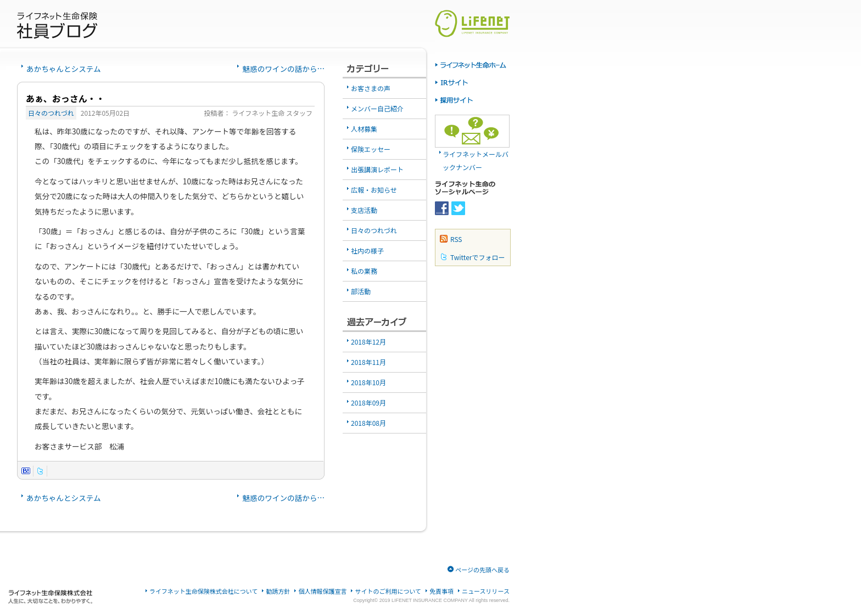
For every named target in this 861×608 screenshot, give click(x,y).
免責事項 (441, 591)
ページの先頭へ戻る (482, 569)
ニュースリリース (486, 591)
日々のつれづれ (51, 112)
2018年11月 (368, 362)
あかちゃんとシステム (63, 68)
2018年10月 (368, 382)
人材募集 (364, 128)
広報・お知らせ (374, 189)
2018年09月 (368, 402)
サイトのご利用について (388, 591)
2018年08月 (368, 422)
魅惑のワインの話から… (283, 68)
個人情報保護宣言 (322, 591)
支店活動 (364, 210)
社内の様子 (367, 250)
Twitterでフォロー (477, 257)
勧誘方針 (278, 591)
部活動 (361, 291)
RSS (456, 239)
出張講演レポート (377, 169)
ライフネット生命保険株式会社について (203, 591)
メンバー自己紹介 (377, 108)
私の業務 (364, 270)
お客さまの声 (370, 88)
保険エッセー (370, 149)
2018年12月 (368, 341)
